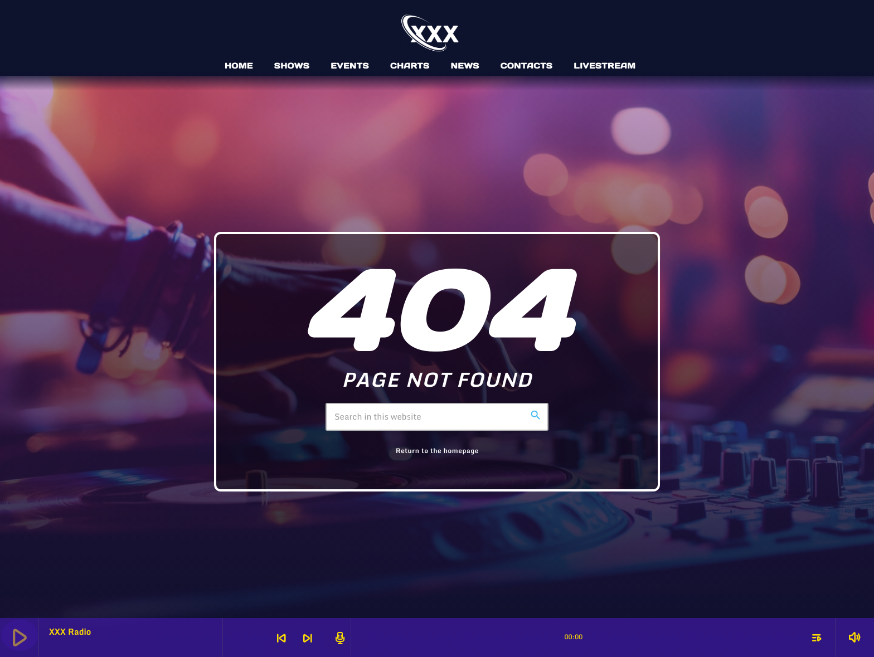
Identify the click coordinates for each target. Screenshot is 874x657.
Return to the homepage (437, 451)
